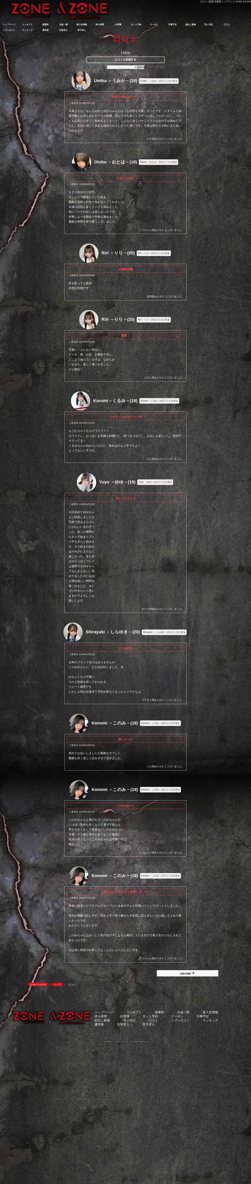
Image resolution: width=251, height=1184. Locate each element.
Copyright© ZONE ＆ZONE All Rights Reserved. (125, 1041)
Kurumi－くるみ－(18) (115, 400)
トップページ (9, 24)
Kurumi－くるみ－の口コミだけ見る (159, 400)
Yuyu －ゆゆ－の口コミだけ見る (155, 482)
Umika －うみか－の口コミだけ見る (158, 81)
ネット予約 (136, 24)
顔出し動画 (190, 24)
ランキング (27, 30)
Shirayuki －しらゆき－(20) (113, 631)
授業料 (45, 24)
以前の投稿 (187, 973)
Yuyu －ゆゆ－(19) (117, 481)
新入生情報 (81, 24)
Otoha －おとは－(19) (115, 162)
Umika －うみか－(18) (115, 80)
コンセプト (27, 24)
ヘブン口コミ (9, 30)
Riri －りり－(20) (118, 252)
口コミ (227, 24)
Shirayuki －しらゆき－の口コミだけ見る (164, 632)
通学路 (45, 30)
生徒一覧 (63, 24)
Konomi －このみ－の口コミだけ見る (160, 723)
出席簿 (118, 24)
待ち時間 (100, 24)
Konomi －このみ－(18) (115, 723)
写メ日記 (208, 24)
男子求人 (81, 30)
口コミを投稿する (125, 59)
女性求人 (63, 30)
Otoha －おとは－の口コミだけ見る (158, 162)
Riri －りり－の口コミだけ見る (154, 253)
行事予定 (172, 24)
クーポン (154, 24)
